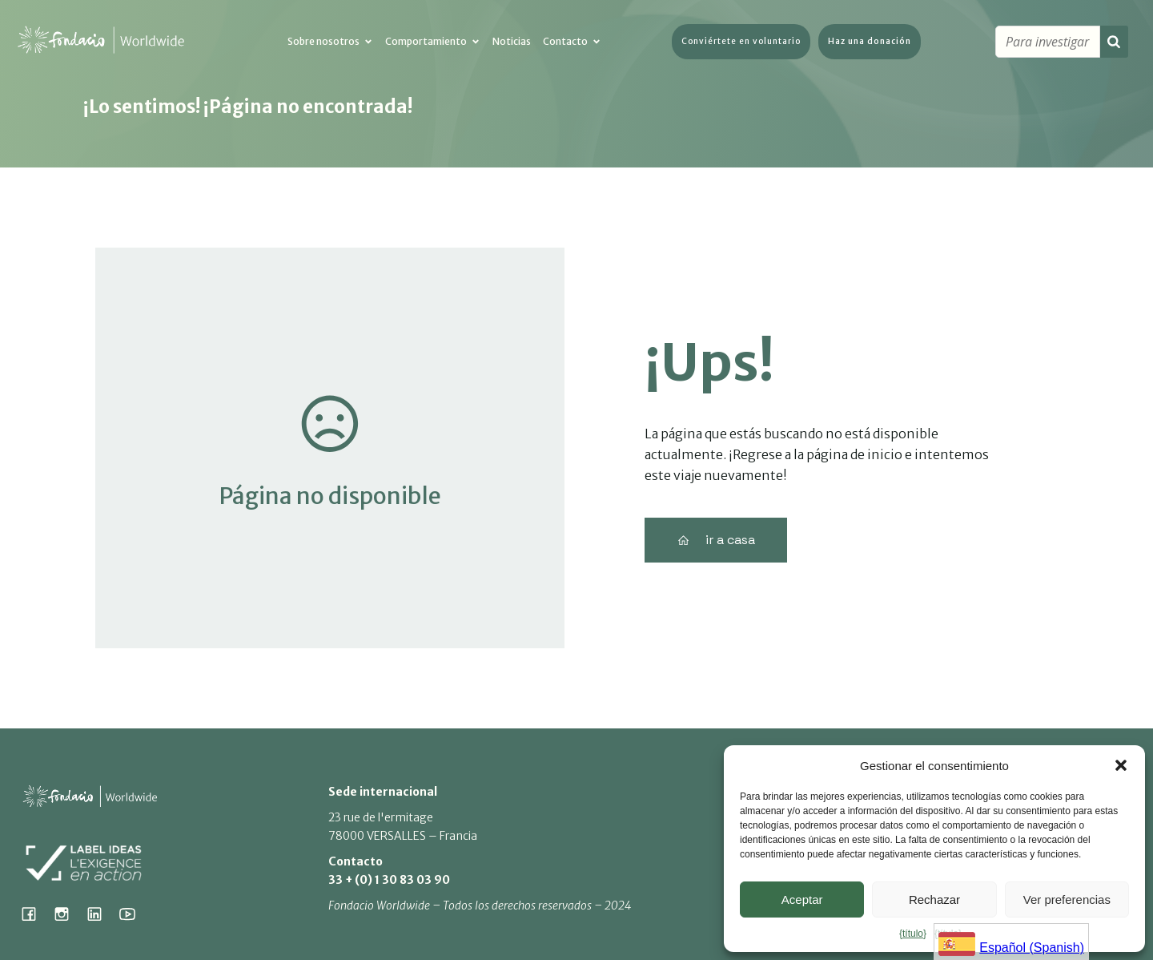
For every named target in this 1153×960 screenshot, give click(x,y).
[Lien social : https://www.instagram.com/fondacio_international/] (67, 913)
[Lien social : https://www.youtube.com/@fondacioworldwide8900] (133, 913)
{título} (912, 933)
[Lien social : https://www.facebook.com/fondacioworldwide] (34, 913)
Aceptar (802, 899)
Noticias (511, 42)
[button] (1121, 765)
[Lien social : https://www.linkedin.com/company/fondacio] (100, 913)
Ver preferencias (1067, 899)
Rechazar (934, 899)
